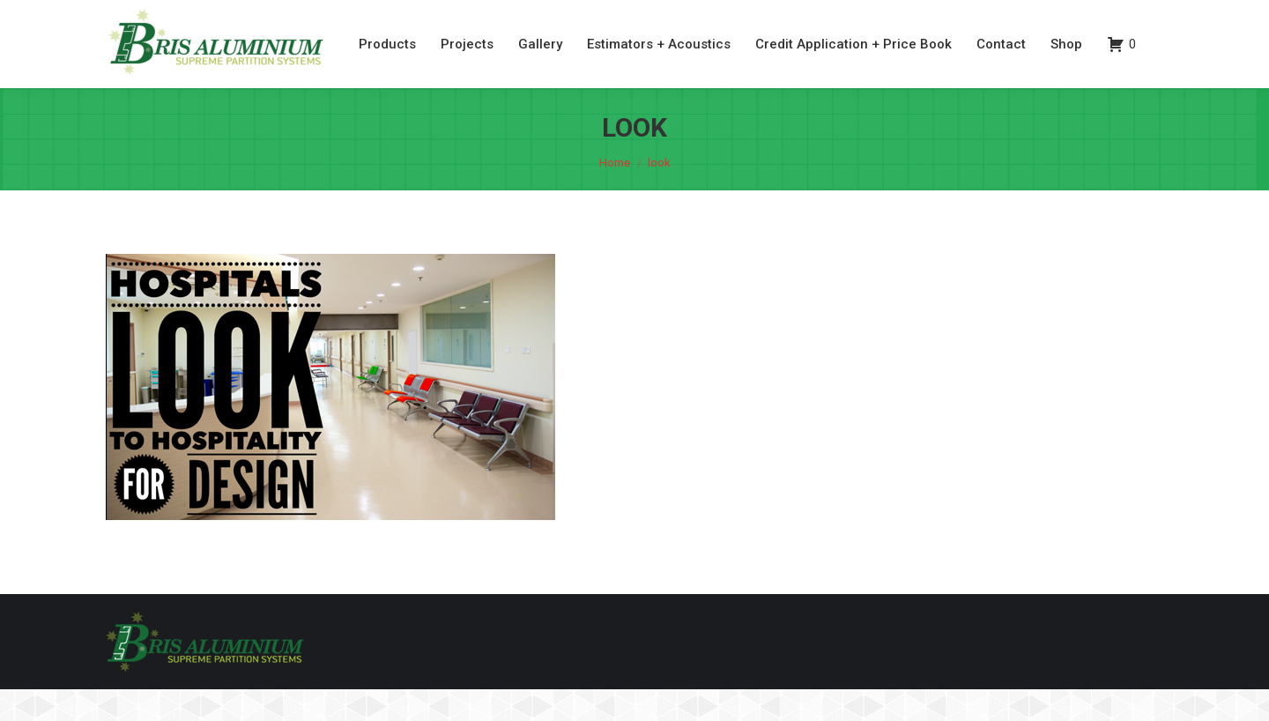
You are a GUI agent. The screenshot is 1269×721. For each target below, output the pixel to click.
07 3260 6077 (1062, 16)
